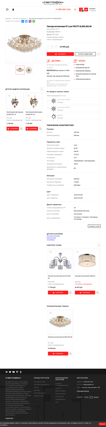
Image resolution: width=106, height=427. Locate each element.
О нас (57, 402)
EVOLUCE (51, 282)
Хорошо (102, 424)
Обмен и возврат (60, 390)
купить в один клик (85, 54)
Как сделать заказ (39, 381)
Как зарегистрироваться (41, 384)
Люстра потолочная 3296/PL (85, 276)
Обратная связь (39, 395)
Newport (78, 282)
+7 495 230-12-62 (63, 9)
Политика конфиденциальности (62, 384)
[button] (20, 70)
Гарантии (58, 388)
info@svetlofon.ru (88, 384)
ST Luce (9, 118)
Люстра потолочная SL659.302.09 (60, 337)
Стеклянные (51, 240)
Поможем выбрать (40, 393)
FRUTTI (57, 32)
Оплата (36, 387)
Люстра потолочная (53, 236)
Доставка (37, 390)
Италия (60, 37)
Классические (51, 238)
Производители (60, 399)
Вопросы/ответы (60, 393)
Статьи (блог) (59, 396)
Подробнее (9, 418)
